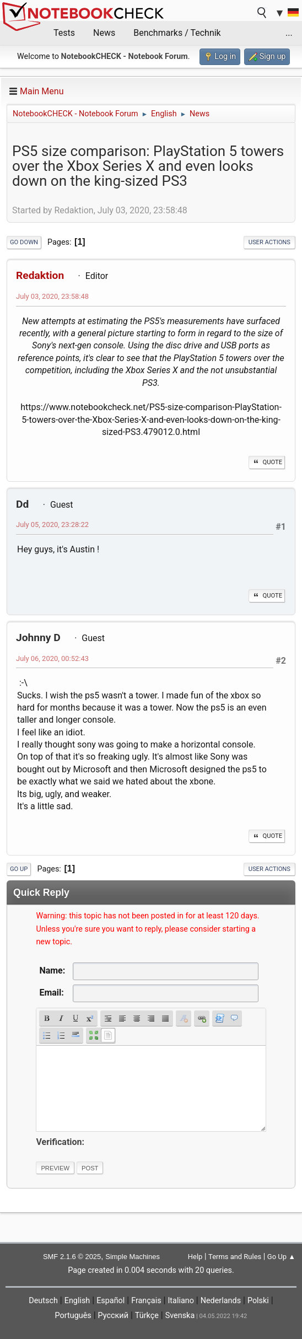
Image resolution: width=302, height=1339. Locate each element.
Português (73, 1315)
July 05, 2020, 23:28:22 (52, 524)
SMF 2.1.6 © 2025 (72, 1256)
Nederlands (221, 1300)
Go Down (24, 242)
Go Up (19, 869)
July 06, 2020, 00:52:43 (52, 658)
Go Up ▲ (281, 1256)
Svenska (180, 1315)
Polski (258, 1300)
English (77, 1300)
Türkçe (147, 1315)
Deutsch (43, 1300)
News (104, 33)
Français (146, 1300)
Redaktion (40, 275)
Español (110, 1300)
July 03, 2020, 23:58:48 (52, 296)
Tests (64, 33)
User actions (269, 242)
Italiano (180, 1300)
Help (195, 1256)
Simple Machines (132, 1256)
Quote (266, 462)
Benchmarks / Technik (177, 33)
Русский (113, 1315)
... (289, 33)
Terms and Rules (234, 1256)
